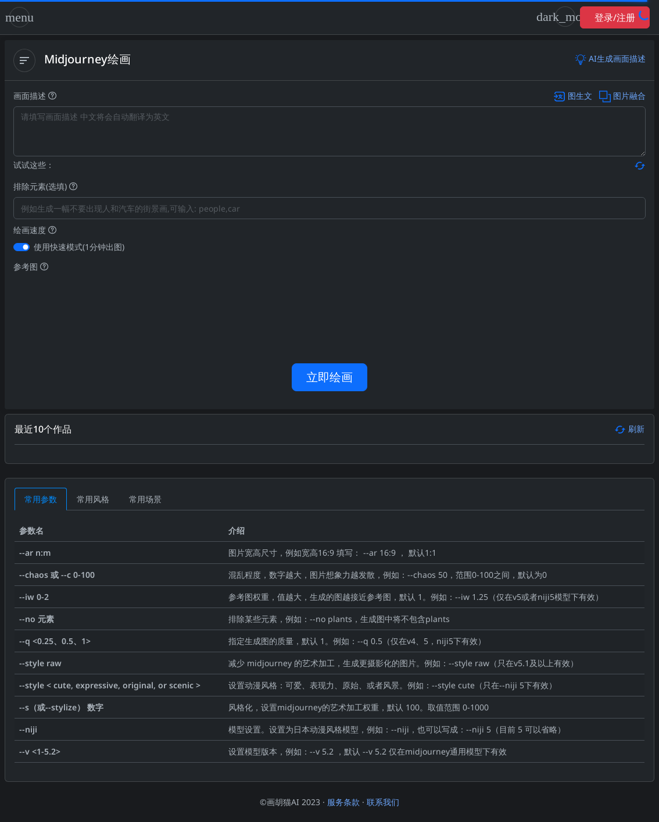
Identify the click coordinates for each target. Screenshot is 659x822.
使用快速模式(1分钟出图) (79, 246)
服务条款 (343, 801)
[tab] (41, 499)
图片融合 (621, 95)
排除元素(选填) (45, 186)
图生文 (573, 95)
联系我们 (383, 801)
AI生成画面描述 (610, 58)
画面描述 (329, 96)
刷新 (629, 428)
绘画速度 (34, 229)
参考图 (30, 266)
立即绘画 (329, 377)
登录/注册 (614, 17)
